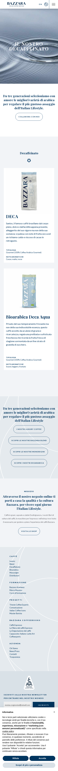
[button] (54, 712)
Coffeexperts (15, 636)
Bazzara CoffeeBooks (25, 620)
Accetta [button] (42, 758)
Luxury (12, 561)
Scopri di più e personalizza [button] (29, 765)
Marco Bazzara (16, 590)
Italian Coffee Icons (18, 610)
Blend (12, 564)
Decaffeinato (15, 567)
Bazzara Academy (17, 587)
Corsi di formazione (18, 593)
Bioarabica (14, 570)
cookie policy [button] (8, 731)
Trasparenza (15, 657)
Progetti (16, 600)
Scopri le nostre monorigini (29, 452)
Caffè (13, 556)
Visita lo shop (29, 531)
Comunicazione (16, 607)
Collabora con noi (29, 117)
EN (40, 4)
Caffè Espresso (16, 625)
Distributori (14, 575)
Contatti (13, 654)
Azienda (15, 643)
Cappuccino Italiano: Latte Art (22, 634)
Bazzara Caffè (16, 4)
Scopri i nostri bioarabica (29, 463)
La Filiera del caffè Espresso (21, 628)
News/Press (14, 651)
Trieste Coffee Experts (19, 605)
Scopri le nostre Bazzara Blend (29, 440)
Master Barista (16, 613)
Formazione (18, 582)
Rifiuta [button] (16, 758)
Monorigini (14, 573)
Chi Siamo (14, 648)
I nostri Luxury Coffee (29, 429)
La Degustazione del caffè (20, 631)
